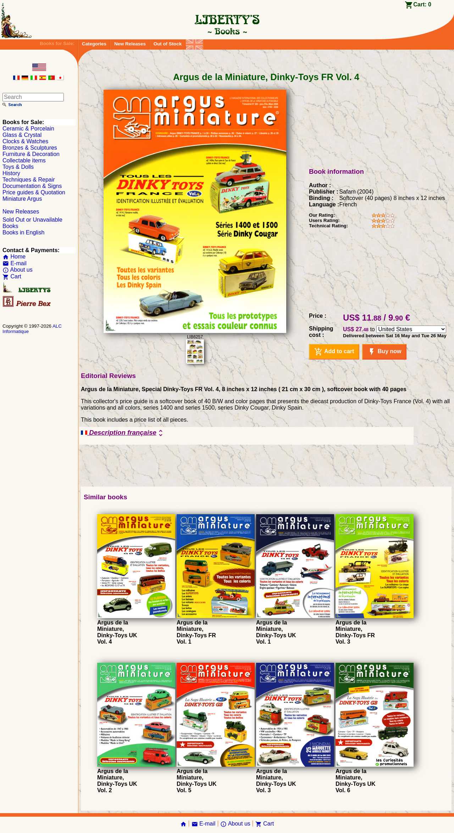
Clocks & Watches (25, 141)
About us (17, 270)
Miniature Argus (22, 199)
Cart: (422, 4)
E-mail (14, 263)
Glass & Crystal (21, 135)
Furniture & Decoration (31, 154)
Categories (94, 43)
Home (14, 257)
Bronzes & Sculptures (29, 148)
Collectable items (24, 160)
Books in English (23, 232)
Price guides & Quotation (33, 192)
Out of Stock (168, 43)
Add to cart (334, 352)
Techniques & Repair (28, 180)
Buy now (384, 352)
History (11, 173)
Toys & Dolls (18, 167)
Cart (11, 276)
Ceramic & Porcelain (28, 129)
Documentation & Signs (32, 186)
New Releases (130, 43)
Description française (123, 433)
